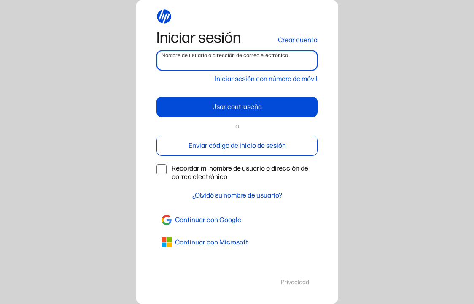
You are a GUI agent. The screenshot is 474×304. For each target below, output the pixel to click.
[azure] (237, 242)
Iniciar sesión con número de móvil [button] (266, 79)
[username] (237, 60)
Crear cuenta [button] (298, 40)
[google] (237, 220)
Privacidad (295, 282)
